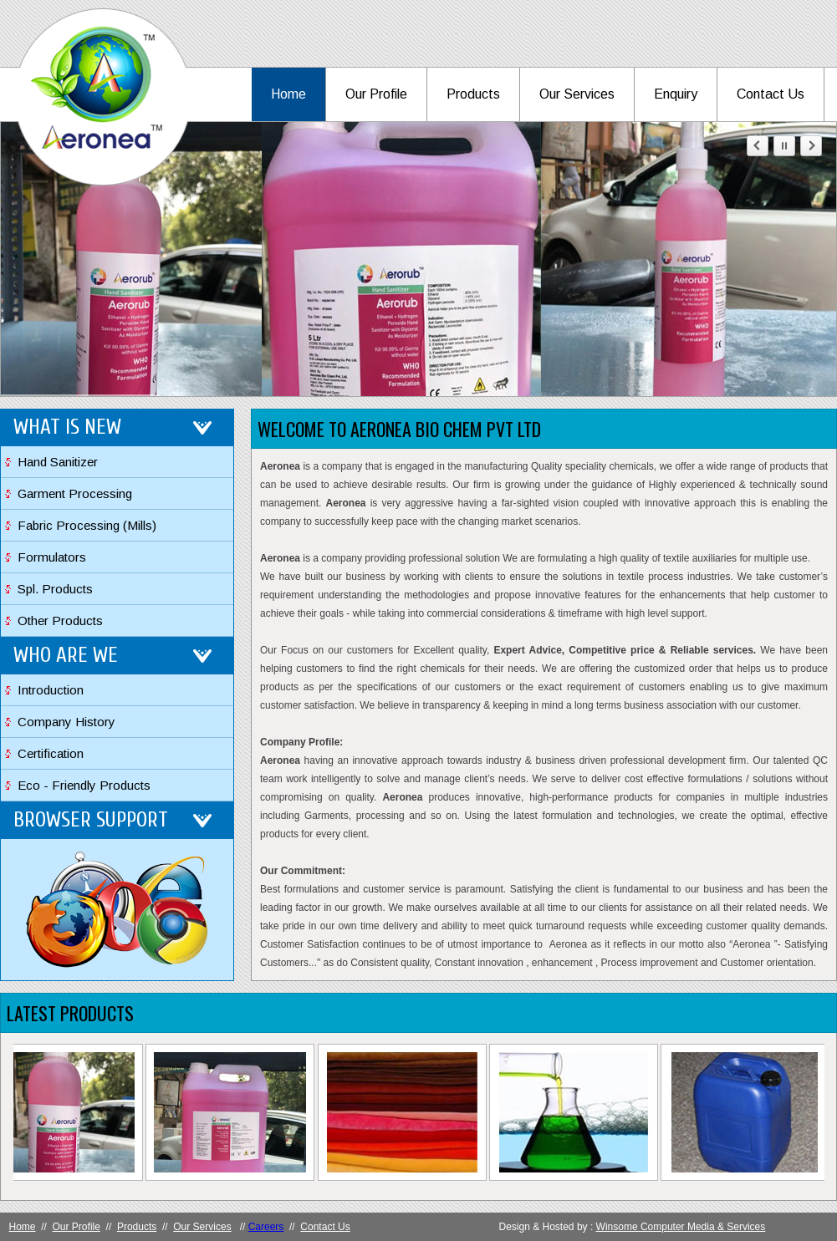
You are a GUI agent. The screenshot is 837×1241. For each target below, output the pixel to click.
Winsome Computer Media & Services (681, 1227)
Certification (51, 753)
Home (288, 94)
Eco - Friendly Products (84, 785)
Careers (266, 1227)
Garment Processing (75, 493)
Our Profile (376, 94)
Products (473, 94)
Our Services (577, 94)
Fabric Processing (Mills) (87, 525)
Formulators (52, 557)
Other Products (60, 620)
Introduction (51, 690)
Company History (66, 722)
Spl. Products (55, 589)
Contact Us (770, 94)
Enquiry (675, 94)
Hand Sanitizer (58, 462)
